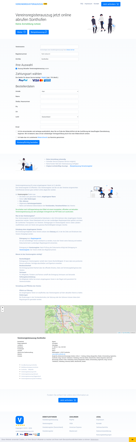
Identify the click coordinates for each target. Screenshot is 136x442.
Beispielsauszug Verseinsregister (86, 166)
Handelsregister (47, 431)
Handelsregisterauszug (57, 49)
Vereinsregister (28, 194)
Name (18, 96)
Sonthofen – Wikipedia (27, 369)
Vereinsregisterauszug (29, 4)
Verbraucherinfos (102, 427)
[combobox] (59, 47)
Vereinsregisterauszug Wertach (29, 374)
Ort (17, 112)
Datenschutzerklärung (103, 431)
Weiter (21, 32)
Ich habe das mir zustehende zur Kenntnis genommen (41, 137)
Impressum (88, 4)
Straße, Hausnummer (23, 101)
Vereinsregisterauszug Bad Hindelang (31, 378)
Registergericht (41, 238)
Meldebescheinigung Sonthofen (29, 367)
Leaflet (119, 332)
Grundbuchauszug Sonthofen (29, 365)
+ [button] (2, 307)
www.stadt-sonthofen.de (58, 354)
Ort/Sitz (18, 59)
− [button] (2, 310)
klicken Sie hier (70, 49)
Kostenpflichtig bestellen (27, 142)
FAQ (81, 4)
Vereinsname (20, 47)
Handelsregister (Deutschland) (52, 427)
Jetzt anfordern (111, 4)
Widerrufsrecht (42, 137)
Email (17, 127)
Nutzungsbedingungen (103, 435)
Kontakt (96, 4)
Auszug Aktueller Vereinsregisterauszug (33, 68)
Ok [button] (132, 439)
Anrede (18, 91)
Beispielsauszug (39, 32)
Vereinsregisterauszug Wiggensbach (31, 376)
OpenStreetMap (126, 332)
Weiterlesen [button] (95, 439)
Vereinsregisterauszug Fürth (28, 371)
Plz (17, 106)
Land (17, 117)
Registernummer (21, 54)
